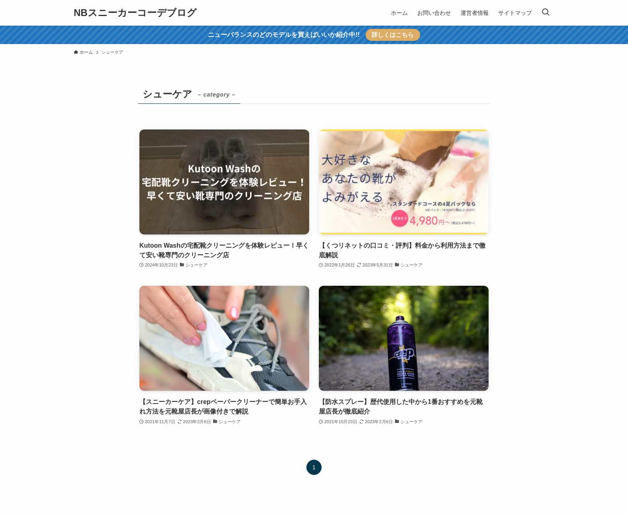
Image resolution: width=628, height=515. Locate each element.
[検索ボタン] (545, 13)
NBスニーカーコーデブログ (135, 13)
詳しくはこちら (393, 34)
